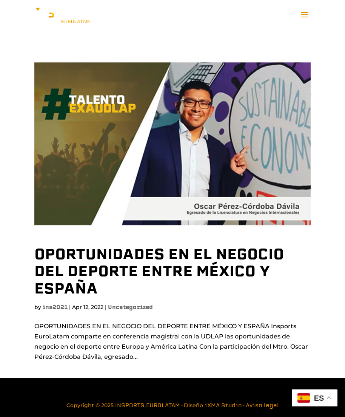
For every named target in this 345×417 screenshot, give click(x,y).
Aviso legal (262, 406)
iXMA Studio (223, 406)
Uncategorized (130, 307)
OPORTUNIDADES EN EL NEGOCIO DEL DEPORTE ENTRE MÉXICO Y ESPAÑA (159, 272)
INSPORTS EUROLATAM (147, 406)
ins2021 (55, 307)
